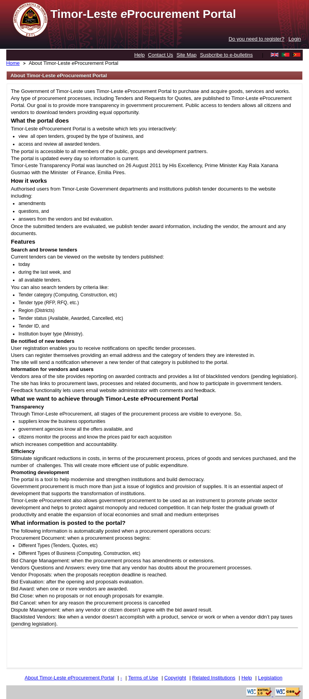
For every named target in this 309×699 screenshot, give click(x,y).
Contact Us (160, 55)
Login (295, 39)
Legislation (270, 678)
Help (139, 55)
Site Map (186, 55)
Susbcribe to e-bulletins (226, 55)
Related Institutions (213, 678)
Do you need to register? (256, 39)
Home (13, 63)
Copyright (175, 678)
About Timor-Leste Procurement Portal (73, 63)
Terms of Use (143, 678)
